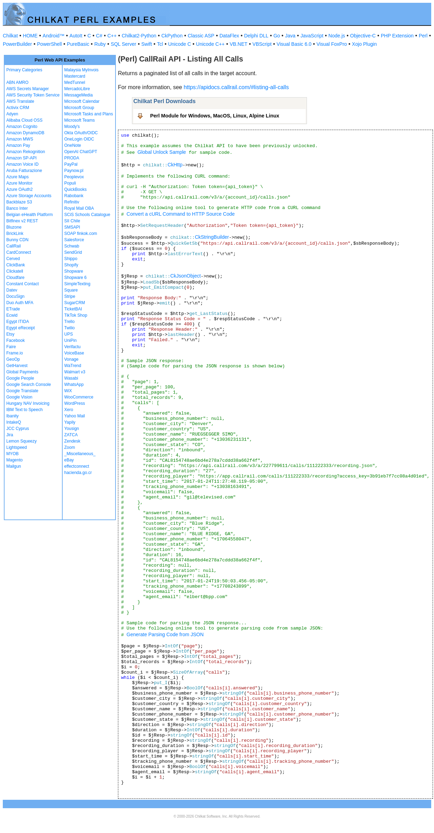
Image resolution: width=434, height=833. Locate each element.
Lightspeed (16, 447)
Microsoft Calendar (82, 101)
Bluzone (13, 227)
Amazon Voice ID (22, 164)
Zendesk (72, 441)
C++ (112, 35)
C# (99, 35)
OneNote (72, 145)
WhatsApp (74, 384)
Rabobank (74, 195)
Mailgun (13, 466)
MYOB (12, 453)
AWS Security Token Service (32, 95)
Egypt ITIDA (17, 321)
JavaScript (312, 35)
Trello (69, 321)
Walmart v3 (74, 371)
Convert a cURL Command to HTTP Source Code (181, 214)
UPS (68, 334)
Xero (68, 409)
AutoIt (76, 35)
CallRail (13, 246)
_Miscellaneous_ (80, 453)
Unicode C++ (210, 44)
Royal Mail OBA (79, 208)
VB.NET (238, 44)
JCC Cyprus (17, 428)
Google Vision (19, 397)
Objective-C (363, 35)
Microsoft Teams (79, 120)
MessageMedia (78, 95)
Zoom (69, 447)
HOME (30, 35)
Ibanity (12, 416)
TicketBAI (73, 309)
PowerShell (49, 44)
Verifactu (72, 346)
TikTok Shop (76, 315)
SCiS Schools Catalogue (87, 214)
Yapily (70, 422)
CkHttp (175, 164)
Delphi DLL (256, 35)
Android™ (53, 35)
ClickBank (15, 265)
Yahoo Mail (74, 416)
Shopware (73, 271)
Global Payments (22, 371)
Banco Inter (17, 208)
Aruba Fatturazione (24, 170)
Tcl (160, 44)
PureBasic (78, 44)
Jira (9, 434)
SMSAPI (72, 227)
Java (290, 35)
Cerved (13, 258)
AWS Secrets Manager (27, 88)
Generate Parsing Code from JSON (165, 634)
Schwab (71, 246)
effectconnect (76, 466)
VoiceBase (74, 353)
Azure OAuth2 (19, 189)
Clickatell (14, 271)
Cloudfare (15, 277)
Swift (146, 44)
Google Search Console (28, 384)
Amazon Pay (18, 145)
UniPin (70, 340)
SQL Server (123, 44)
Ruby (100, 44)
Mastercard (74, 76)
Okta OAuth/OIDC (81, 132)
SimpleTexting (77, 283)
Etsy (10, 334)
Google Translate (22, 390)
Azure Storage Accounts (28, 195)
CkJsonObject (185, 276)
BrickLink (14, 233)
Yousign (71, 428)
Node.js (336, 35)
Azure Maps (17, 176)
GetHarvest (17, 365)
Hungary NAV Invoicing (27, 403)
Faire (11, 346)
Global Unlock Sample (162, 152)
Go (276, 35)
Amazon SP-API (21, 158)
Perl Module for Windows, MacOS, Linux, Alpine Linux (214, 116)
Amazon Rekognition (25, 151)
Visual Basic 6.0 (293, 44)
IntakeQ (13, 422)
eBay (69, 460)
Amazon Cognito (21, 126)
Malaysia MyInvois (81, 69)
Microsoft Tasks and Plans (88, 114)
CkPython (172, 35)
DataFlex (229, 35)
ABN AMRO (17, 82)
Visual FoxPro (331, 44)
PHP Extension (397, 35)
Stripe (69, 296)
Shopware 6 (75, 277)
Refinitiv (71, 202)
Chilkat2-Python (139, 35)
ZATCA (71, 434)
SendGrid (73, 252)
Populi (70, 183)
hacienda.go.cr (78, 472)
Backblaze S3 (19, 202)
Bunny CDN (17, 239)
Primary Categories (24, 69)
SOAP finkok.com (80, 233)
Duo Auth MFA (19, 302)
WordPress (74, 403)
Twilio (69, 327)
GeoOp (13, 359)
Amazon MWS (19, 139)
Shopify (71, 265)
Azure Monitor (19, 183)
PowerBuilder (17, 44)
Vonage (71, 359)
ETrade (13, 309)
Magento (14, 460)
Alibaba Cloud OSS (24, 120)
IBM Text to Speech (24, 409)
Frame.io (14, 353)
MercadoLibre (77, 88)
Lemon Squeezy (21, 441)
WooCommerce (78, 397)
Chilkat (10, 35)
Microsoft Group (79, 107)
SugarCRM (74, 302)
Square (71, 290)
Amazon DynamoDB (25, 132)
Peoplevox (74, 176)
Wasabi (71, 378)
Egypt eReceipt (20, 327)
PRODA (71, 158)
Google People (20, 378)
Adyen (12, 114)
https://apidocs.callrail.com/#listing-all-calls (236, 87)
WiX (68, 390)
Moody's (72, 126)
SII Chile (72, 220)
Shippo (70, 258)
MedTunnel (74, 82)
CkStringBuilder (212, 237)
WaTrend (72, 365)
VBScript (261, 44)
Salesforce (74, 239)
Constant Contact (22, 283)
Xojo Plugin (364, 44)
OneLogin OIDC (79, 139)
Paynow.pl (74, 170)
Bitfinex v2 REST (22, 220)
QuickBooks (75, 189)
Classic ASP (201, 35)
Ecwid (12, 315)
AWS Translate (20, 101)
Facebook (15, 340)
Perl (423, 35)
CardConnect (18, 252)
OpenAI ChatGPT (80, 151)
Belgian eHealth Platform (29, 214)
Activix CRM (17, 107)
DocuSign (15, 296)
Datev (11, 290)
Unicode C (179, 44)
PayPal (71, 164)
